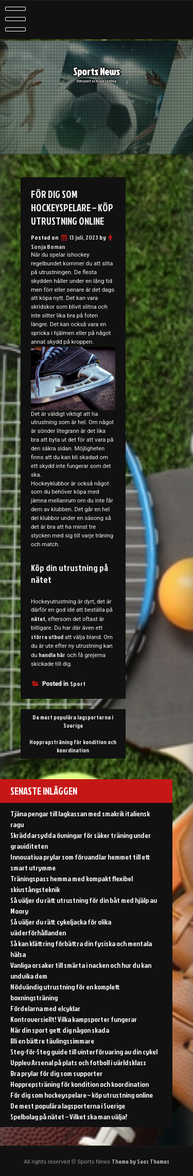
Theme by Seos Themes (140, 1161)
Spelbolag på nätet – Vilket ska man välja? (69, 1116)
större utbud (47, 637)
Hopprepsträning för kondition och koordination (72, 746)
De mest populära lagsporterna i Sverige (72, 721)
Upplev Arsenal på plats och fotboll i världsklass (78, 1062)
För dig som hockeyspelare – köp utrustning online (81, 1095)
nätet (38, 619)
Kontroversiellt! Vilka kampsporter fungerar (73, 1019)
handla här (52, 655)
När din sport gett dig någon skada (59, 1030)
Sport (77, 683)
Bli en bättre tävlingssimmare (52, 1041)
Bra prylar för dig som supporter (56, 1073)
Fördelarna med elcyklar (45, 1008)
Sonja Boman (48, 246)
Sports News (96, 73)
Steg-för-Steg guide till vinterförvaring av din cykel (83, 1051)
